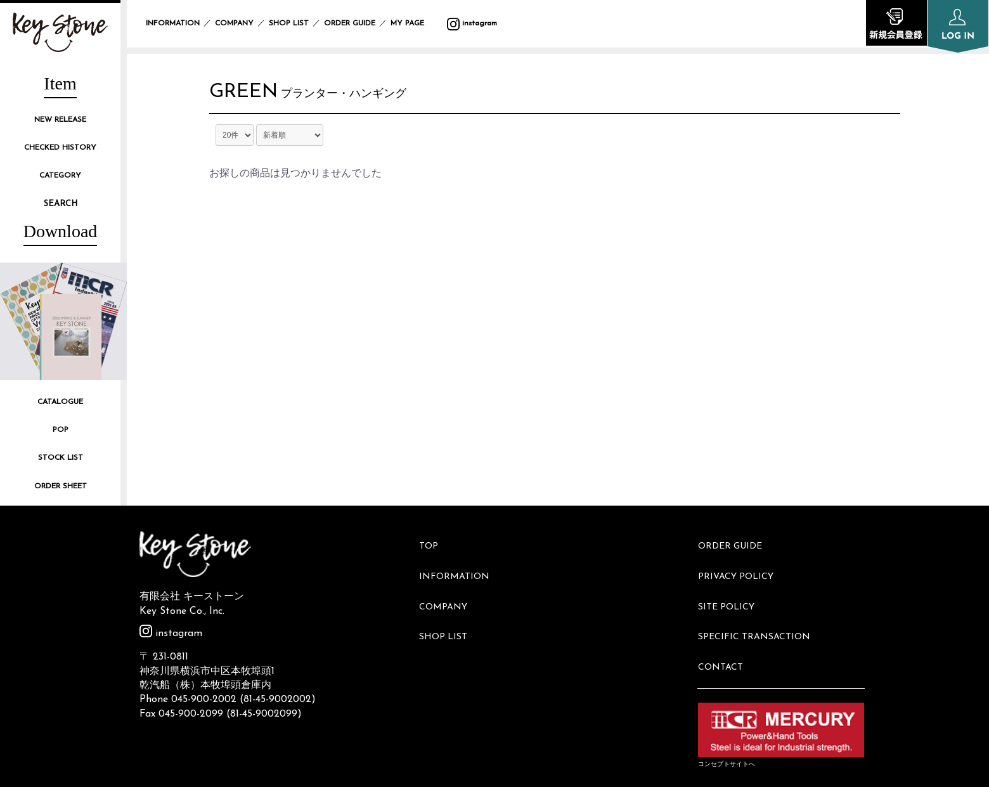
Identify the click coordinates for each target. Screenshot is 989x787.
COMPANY (234, 23)
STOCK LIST (60, 458)
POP (60, 430)
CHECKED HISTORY (60, 148)
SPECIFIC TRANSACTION (760, 606)
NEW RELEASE (60, 120)
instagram (472, 23)
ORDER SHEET (60, 486)
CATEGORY (60, 175)
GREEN (250, 95)
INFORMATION (173, 23)
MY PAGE (415, 23)
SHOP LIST (289, 23)
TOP (434, 542)
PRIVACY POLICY (741, 563)
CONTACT (726, 627)
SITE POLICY (732, 584)
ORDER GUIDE (349, 23)
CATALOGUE (60, 402)
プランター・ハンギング (357, 98)
